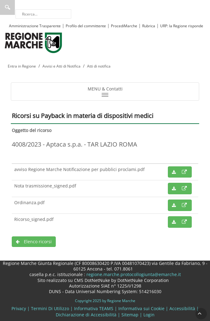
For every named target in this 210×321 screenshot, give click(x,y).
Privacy (18, 308)
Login (149, 315)
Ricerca (7, 7)
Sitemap (129, 315)
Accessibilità (182, 308)
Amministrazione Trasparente (35, 26)
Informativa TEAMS (93, 308)
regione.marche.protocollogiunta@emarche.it (133, 274)
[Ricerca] (43, 14)
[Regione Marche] (33, 42)
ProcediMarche (124, 26)
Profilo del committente (86, 26)
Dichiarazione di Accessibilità (86, 315)
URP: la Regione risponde (181, 26)
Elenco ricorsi (34, 241)
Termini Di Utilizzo (50, 308)
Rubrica (148, 26)
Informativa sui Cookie (141, 308)
